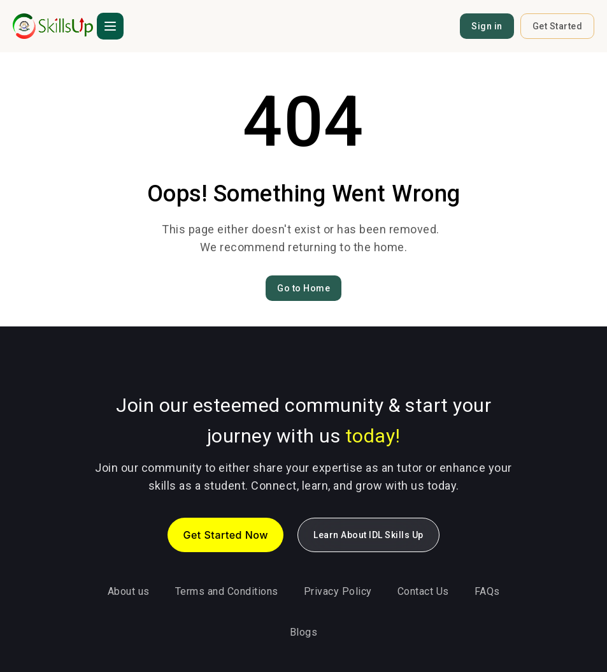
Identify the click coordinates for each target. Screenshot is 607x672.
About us (129, 591)
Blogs (304, 632)
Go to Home (303, 288)
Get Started (557, 26)
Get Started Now (225, 535)
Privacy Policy (338, 591)
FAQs (487, 591)
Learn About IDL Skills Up (368, 535)
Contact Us (423, 591)
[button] (110, 26)
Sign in (487, 26)
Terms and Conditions (226, 591)
